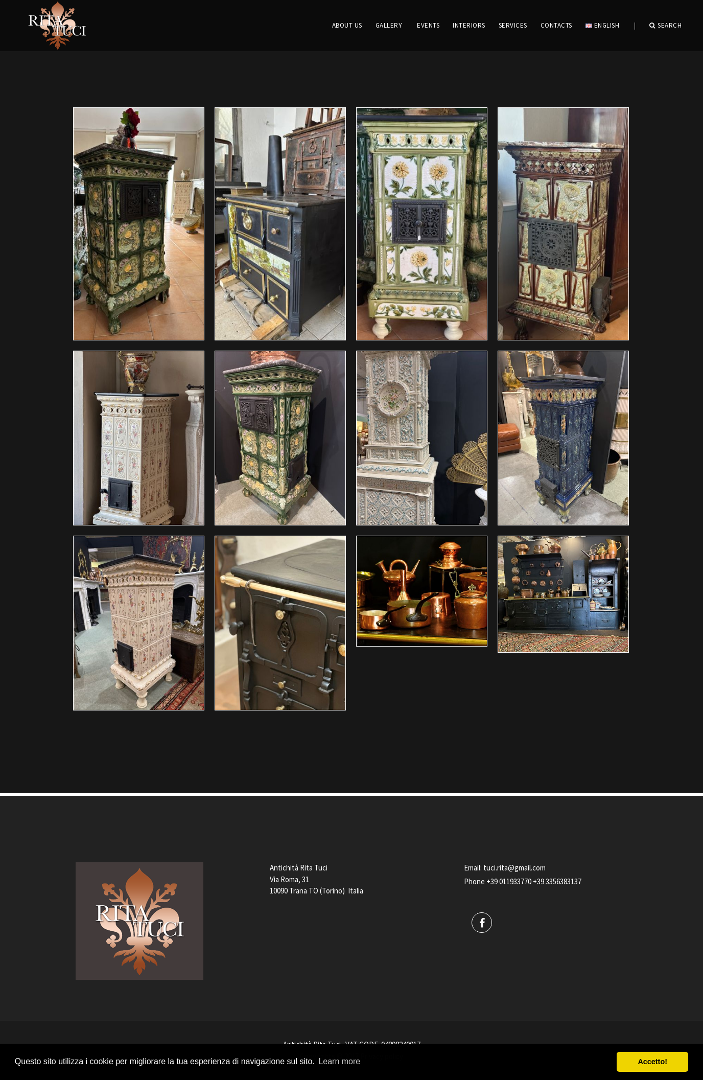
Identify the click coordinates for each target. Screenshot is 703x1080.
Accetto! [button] (652, 1062)
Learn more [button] (339, 1061)
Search (665, 25)
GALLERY (389, 25)
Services (513, 25)
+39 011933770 (508, 881)
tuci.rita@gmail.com (514, 867)
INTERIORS (469, 25)
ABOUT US (347, 25)
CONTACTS (556, 25)
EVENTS (428, 25)
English (602, 25)
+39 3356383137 (557, 881)
